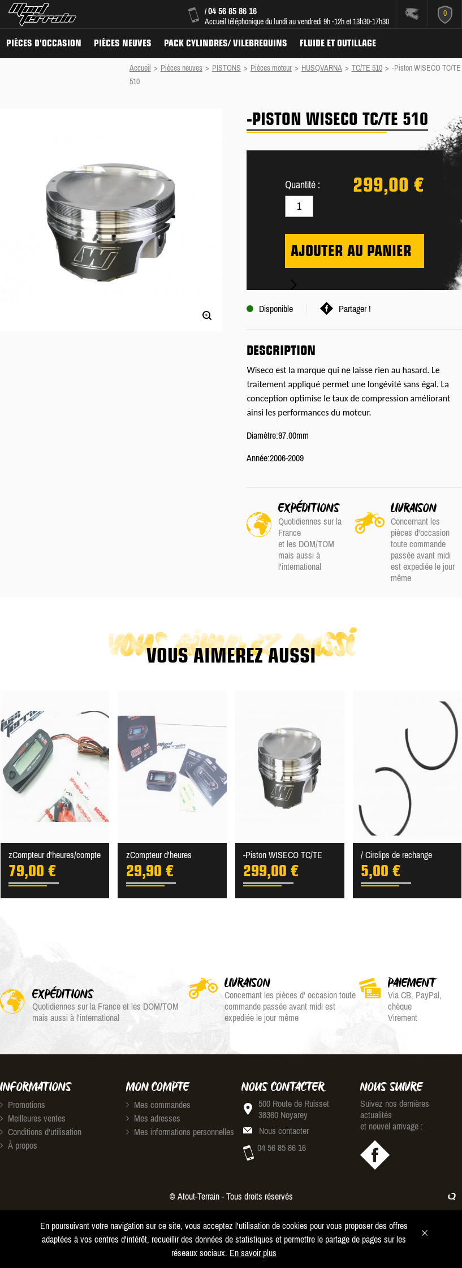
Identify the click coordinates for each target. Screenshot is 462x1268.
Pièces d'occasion (43, 43)
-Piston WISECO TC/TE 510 (282, 856)
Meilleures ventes (33, 1118)
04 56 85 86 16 (232, 11)
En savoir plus (253, 1253)
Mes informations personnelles (180, 1132)
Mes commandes (158, 1105)
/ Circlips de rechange (396, 855)
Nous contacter (284, 1131)
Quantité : (302, 185)
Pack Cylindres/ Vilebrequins (225, 43)
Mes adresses (153, 1118)
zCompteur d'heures (159, 855)
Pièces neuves (123, 43)
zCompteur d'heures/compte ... (54, 856)
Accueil (140, 67)
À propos (18, 1145)
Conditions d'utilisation (40, 1132)
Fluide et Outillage (338, 43)
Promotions (22, 1105)
